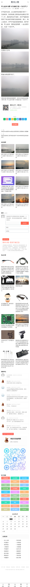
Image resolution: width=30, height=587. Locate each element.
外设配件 (6, 542)
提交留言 (25, 223)
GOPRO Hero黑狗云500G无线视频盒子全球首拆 (7, 321)
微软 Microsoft (24, 495)
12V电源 (15, 488)
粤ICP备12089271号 (20, 569)
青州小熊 (4, 99)
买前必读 (8, 567)
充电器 (15, 495)
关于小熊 (3, 567)
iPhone (24, 509)
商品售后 (13, 567)
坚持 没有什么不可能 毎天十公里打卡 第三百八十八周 (22, 183)
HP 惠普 (15, 499)
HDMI (24, 488)
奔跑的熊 (5, 478)
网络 (15, 502)
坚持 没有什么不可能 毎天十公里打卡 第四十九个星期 (22, 321)
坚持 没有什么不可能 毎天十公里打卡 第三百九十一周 (22, 151)
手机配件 (6, 549)
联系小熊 (18, 567)
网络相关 (6, 555)
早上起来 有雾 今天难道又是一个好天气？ (17, 99)
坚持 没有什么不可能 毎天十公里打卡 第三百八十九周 (22, 167)
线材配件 (18, 553)
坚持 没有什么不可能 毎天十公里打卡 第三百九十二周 (7, 151)
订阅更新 (23, 567)
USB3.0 (15, 485)
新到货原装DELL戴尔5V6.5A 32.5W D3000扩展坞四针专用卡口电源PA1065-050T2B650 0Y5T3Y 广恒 (22, 357)
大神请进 (18, 542)
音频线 (5, 499)
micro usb (5, 506)
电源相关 (6, 551)
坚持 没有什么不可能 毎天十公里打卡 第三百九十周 (7, 166)
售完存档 (18, 540)
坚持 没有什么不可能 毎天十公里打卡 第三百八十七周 (7, 201)
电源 (5, 485)
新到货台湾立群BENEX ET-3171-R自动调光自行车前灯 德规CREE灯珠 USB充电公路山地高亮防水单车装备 (22, 338)
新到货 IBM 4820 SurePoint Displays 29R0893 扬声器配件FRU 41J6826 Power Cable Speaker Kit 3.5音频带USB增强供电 (7, 265)
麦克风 (24, 499)
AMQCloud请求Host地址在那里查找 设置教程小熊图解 (14, 131)
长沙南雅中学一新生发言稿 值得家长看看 (7, 299)
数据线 (5, 509)
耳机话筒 (18, 555)
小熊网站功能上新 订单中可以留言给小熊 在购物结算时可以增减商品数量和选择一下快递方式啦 (7, 184)
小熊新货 (6, 546)
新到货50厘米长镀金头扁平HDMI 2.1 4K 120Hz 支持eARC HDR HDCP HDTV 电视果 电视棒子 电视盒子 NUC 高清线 (22, 265)
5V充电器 (15, 492)
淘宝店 (27, 567)
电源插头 (15, 506)
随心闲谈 (17, 8)
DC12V (24, 506)
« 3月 (3, 531)
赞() (15, 124)
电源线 (15, 481)
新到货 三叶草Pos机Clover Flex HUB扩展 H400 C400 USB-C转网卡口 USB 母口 (7, 283)
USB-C (5, 481)
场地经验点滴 (22, 281)
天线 (5, 502)
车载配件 (6, 557)
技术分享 (18, 549)
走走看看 (15, 478)
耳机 (24, 481)
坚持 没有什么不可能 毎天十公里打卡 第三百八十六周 (22, 201)
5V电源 (5, 492)
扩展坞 (5, 495)
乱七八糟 (5, 488)
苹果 (24, 492)
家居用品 (6, 544)
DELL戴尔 (15, 509)
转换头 (24, 502)
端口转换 (24, 478)
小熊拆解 (18, 544)
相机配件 (18, 551)
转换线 (24, 485)
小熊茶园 (18, 546)
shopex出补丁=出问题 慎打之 (7, 336)
